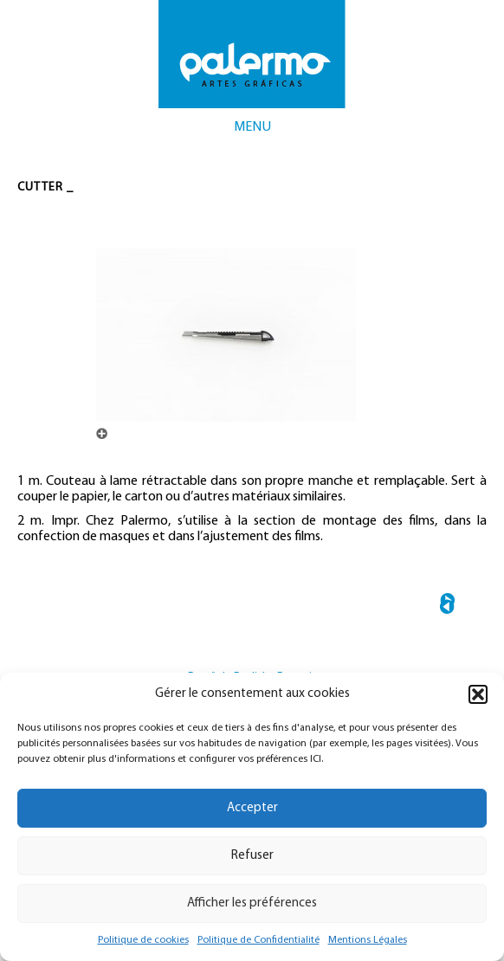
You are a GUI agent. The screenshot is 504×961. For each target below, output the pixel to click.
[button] (478, 694)
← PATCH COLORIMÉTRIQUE (447, 606)
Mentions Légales (367, 940)
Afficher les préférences (252, 903)
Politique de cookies (143, 940)
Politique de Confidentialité (258, 940)
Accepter (252, 808)
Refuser (252, 855)
